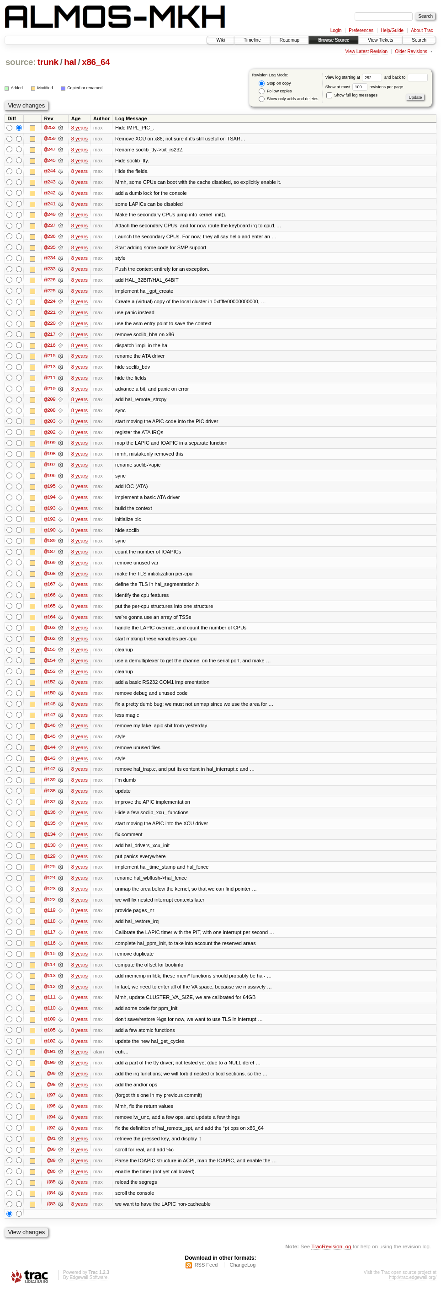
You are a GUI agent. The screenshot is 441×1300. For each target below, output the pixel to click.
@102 (49, 1049)
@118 (49, 929)
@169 (49, 566)
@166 (49, 599)
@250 (49, 138)
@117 (49, 940)
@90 (51, 1159)
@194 (49, 501)
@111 (49, 1006)
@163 (49, 632)
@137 (49, 808)
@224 (49, 303)
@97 (51, 1104)
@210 (49, 391)
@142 (49, 775)
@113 (49, 984)
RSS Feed (206, 1275)
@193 (49, 512)
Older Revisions (411, 51)
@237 (49, 226)
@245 (49, 160)
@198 (49, 457)
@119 (49, 918)
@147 (49, 720)
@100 (49, 1071)
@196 (49, 479)
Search (419, 40)
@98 (51, 1093)
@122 (49, 907)
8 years (79, 127)
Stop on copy (275, 83)
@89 (51, 1170)
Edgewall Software (88, 1287)
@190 (49, 533)
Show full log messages (351, 95)
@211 (49, 380)
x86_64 (96, 62)
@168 (49, 577)
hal (70, 62)
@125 (49, 874)
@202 (49, 435)
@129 (49, 863)
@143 (49, 764)
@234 (49, 259)
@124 (49, 885)
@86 (51, 1181)
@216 (49, 347)
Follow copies (275, 91)
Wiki (220, 40)
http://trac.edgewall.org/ (412, 1287)
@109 (49, 1027)
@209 (49, 402)
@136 (49, 819)
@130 (49, 852)
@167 (49, 588)
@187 (49, 555)
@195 (49, 490)
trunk (47, 62)
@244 (49, 171)
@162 (49, 643)
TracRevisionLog (331, 1257)
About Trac (422, 30)
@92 (51, 1137)
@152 (49, 687)
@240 (49, 215)
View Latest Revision (366, 51)
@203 (49, 424)
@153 (49, 676)
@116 (49, 951)
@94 (51, 1126)
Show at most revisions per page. (364, 87)
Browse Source (333, 40)
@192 (49, 522)
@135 (49, 830)
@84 (51, 1203)
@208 (49, 413)
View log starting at (354, 77)
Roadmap (289, 40)
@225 (49, 292)
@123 (49, 896)
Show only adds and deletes (288, 99)
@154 (49, 665)
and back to (406, 77)
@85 (51, 1192)
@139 (49, 786)
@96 (51, 1115)
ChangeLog (242, 1275)
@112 (49, 995)
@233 (49, 270)
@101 (49, 1060)
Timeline (252, 40)
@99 (51, 1082)
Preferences (361, 30)
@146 (49, 731)
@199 (49, 446)
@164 (49, 621)
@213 (49, 369)
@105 (49, 1038)
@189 (49, 544)
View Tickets (380, 40)
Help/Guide (392, 30)
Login (335, 30)
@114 (49, 973)
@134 (49, 841)
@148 (49, 709)
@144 (49, 753)
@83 (51, 1214)
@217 (49, 336)
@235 (49, 248)
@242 (49, 193)
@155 (49, 654)
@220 (49, 325)
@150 (49, 698)
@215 (49, 358)
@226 (49, 281)
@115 (49, 962)
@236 (49, 237)
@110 (49, 1017)
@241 (49, 204)
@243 (49, 182)
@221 (49, 314)
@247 (49, 149)
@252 (49, 127)
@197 (49, 468)
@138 (49, 797)
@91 (51, 1148)
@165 (49, 610)
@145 (49, 742)
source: (20, 62)
